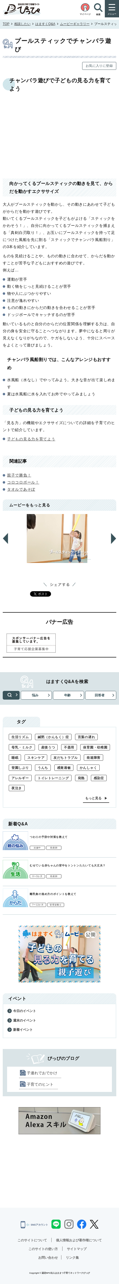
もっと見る (93, 798)
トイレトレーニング (53, 778)
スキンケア (36, 758)
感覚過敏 (64, 768)
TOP (6, 24)
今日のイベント (24, 1011)
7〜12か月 (38, 905)
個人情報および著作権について (79, 1240)
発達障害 (93, 758)
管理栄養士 (56, 905)
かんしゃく (88, 768)
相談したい (22, 24)
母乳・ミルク (21, 747)
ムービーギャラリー (75, 24)
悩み (35, 695)
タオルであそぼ (21, 489)
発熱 (81, 778)
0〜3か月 (37, 876)
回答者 (100, 695)
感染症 (99, 778)
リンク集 (72, 1258)
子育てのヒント (40, 1084)
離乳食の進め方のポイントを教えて (53, 893)
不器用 (69, 747)
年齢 (67, 695)
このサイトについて (32, 1240)
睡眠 (14, 758)
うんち (43, 768)
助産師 (53, 848)
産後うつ (48, 747)
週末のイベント (24, 1020)
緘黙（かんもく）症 (53, 737)
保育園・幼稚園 (95, 747)
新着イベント (23, 1030)
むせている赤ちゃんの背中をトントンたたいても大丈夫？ (68, 865)
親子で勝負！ (19, 475)
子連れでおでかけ (42, 1073)
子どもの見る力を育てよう (31, 439)
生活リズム (20, 737)
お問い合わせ (48, 1258)
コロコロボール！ (23, 482)
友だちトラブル (65, 758)
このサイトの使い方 (43, 1249)
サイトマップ (77, 1249)
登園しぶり (20, 768)
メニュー (112, 14)
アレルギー (20, 778)
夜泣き (16, 788)
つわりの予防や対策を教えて (49, 836)
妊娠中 (37, 848)
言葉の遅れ (86, 737)
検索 (11, 695)
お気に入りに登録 (99, 66)
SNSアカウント (34, 1225)
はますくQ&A (45, 24)
